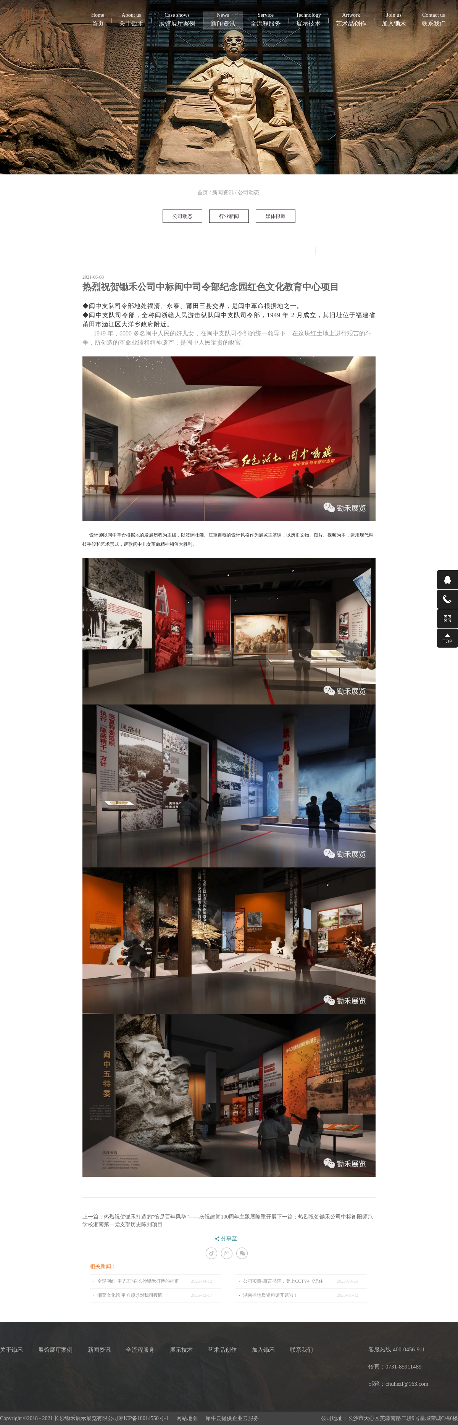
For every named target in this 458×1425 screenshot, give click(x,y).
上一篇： (179, 1217)
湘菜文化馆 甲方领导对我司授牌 (130, 1295)
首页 (97, 19)
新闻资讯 (223, 192)
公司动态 (248, 192)
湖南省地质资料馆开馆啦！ (270, 1295)
